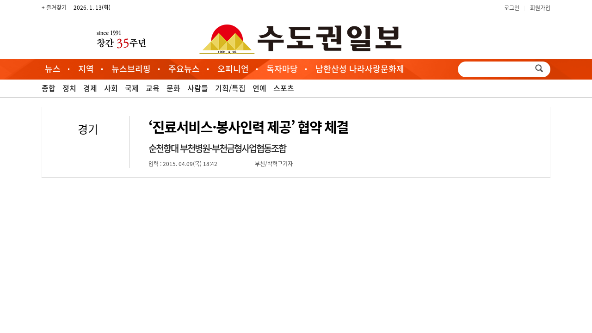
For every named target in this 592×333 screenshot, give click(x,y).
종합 (49, 87)
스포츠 (283, 87)
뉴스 (53, 68)
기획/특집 (230, 87)
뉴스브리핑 (131, 68)
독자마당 (282, 68)
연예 (259, 87)
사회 (111, 87)
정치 (69, 87)
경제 (90, 87)
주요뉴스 (184, 68)
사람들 (197, 87)
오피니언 (233, 68)
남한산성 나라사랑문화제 (359, 68)
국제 (132, 87)
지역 (86, 68)
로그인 (511, 8)
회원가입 (540, 8)
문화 (173, 87)
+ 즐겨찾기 (54, 7)
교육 (153, 87)
